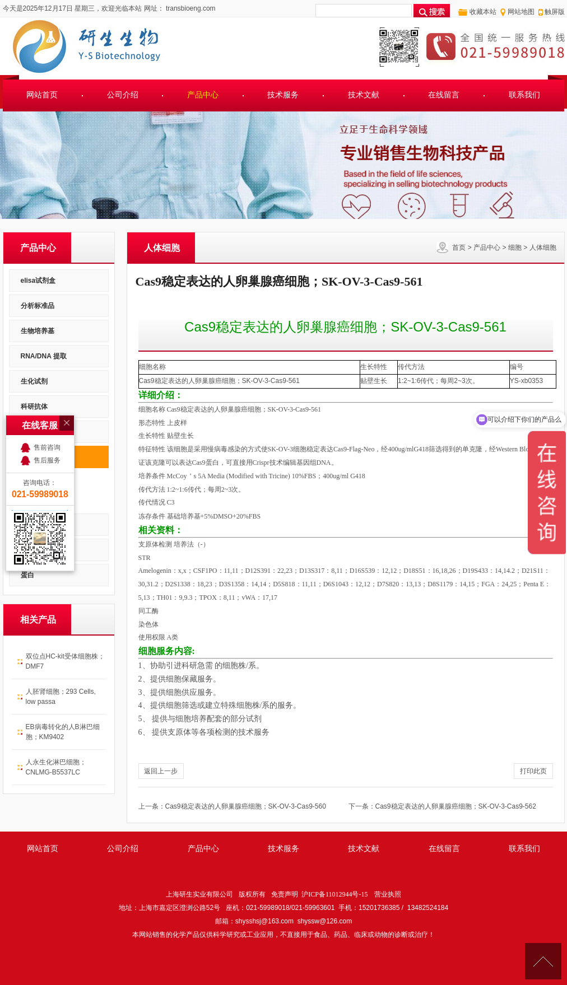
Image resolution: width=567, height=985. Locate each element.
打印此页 (533, 771)
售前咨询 (47, 402)
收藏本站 (483, 12)
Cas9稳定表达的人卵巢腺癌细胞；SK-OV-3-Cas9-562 (455, 806)
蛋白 (27, 575)
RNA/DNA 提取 (44, 356)
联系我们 (524, 95)
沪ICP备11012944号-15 (334, 894)
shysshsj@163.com (264, 921)
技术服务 (283, 95)
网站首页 (42, 95)
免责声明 (284, 894)
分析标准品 (37, 306)
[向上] (543, 961)
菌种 (27, 550)
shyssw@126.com (325, 921)
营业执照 (387, 894)
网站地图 (521, 12)
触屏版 (555, 12)
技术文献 (363, 95)
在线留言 (443, 95)
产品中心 (203, 95)
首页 (459, 247)
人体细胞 (542, 247)
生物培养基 (37, 331)
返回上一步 (161, 771)
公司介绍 (122, 95)
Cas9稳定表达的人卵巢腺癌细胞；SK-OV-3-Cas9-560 (245, 806)
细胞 (515, 247)
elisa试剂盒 (38, 280)
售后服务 (47, 415)
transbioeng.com (190, 8)
